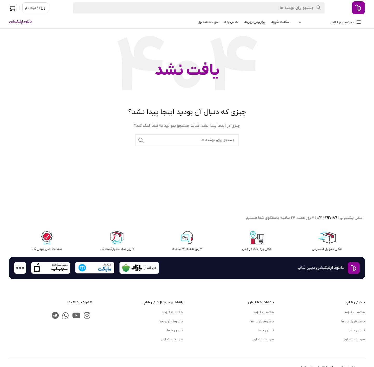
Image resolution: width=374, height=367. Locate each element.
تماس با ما (357, 330)
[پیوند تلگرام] (55, 316)
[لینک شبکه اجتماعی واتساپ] (65, 316)
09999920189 (327, 217)
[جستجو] (199, 7)
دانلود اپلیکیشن (20, 22)
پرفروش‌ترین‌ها (353, 321)
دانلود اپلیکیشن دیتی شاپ (320, 267)
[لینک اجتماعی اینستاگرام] (87, 316)
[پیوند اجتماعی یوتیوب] (76, 316)
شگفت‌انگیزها (354, 312)
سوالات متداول (354, 339)
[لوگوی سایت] (358, 7)
